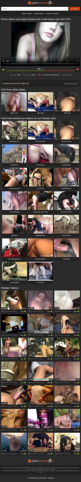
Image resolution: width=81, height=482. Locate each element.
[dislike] (77, 69)
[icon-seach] (66, 9)
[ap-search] (34, 9)
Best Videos (27, 13)
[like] (3, 69)
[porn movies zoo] (40, 3)
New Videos (39, 13)
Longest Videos (52, 13)
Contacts (50, 478)
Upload (74, 9)
